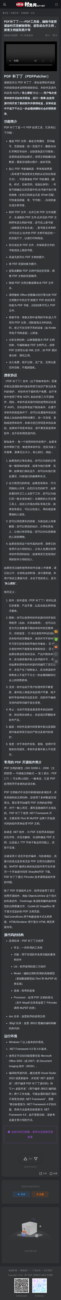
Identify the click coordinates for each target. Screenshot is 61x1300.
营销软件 (37, 1275)
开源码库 (24, 13)
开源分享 (14, 13)
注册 (40, 1194)
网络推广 (24, 1270)
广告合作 (36, 1270)
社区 (5, 13)
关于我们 (48, 1270)
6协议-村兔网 (10, 35)
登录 (21, 1194)
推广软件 (28, 1275)
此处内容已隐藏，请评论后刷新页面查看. (30, 1134)
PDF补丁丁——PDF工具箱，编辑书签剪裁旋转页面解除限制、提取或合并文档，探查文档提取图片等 (30, 25)
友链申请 (13, 1270)
